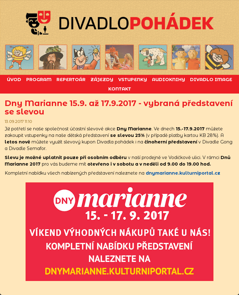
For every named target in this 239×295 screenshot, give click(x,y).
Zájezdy (101, 79)
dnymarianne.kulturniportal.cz (183, 173)
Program (38, 79)
